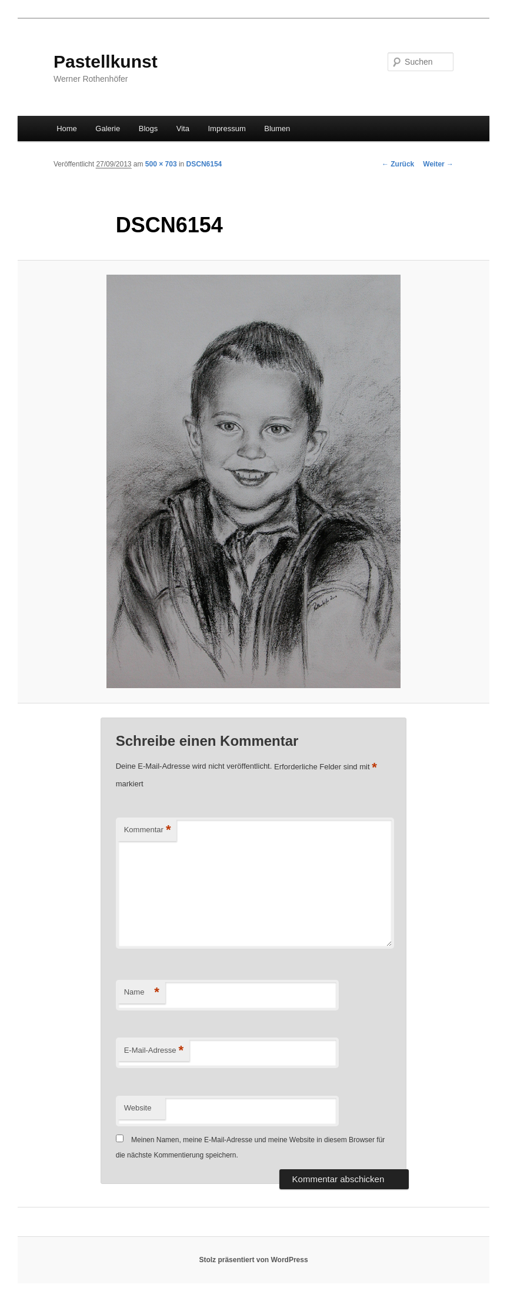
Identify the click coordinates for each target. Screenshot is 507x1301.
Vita (182, 128)
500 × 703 (161, 164)
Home (66, 128)
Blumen (277, 128)
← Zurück (398, 164)
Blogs (148, 128)
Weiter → (438, 164)
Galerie (107, 128)
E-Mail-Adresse (154, 1050)
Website (138, 1107)
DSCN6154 (204, 164)
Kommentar (147, 830)
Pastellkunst (106, 61)
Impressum (226, 128)
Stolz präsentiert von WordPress (253, 1260)
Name (141, 992)
